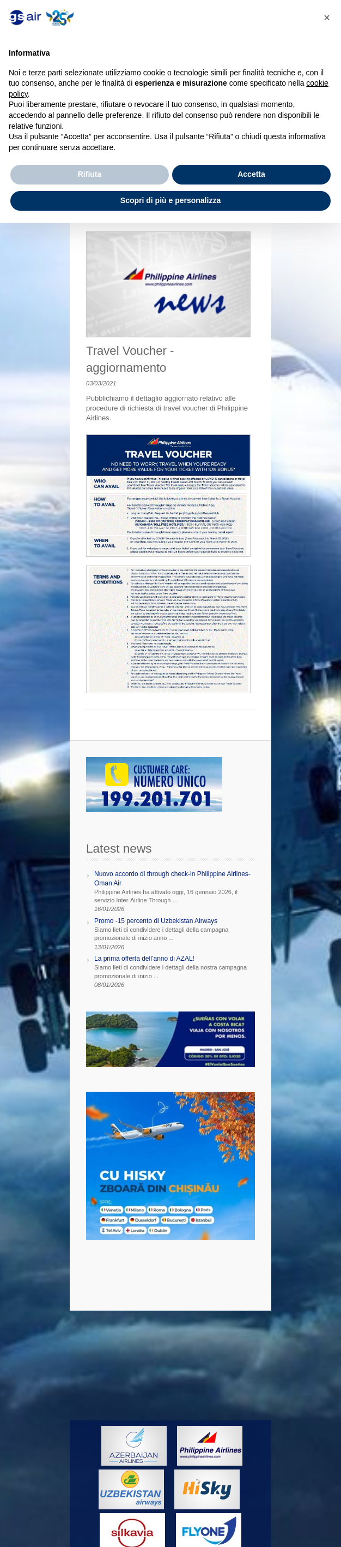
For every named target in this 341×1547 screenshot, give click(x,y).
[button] (327, 17)
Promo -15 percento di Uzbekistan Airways (155, 921)
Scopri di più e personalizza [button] (170, 200)
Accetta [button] (251, 174)
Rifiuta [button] (90, 174)
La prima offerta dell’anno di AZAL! (144, 958)
